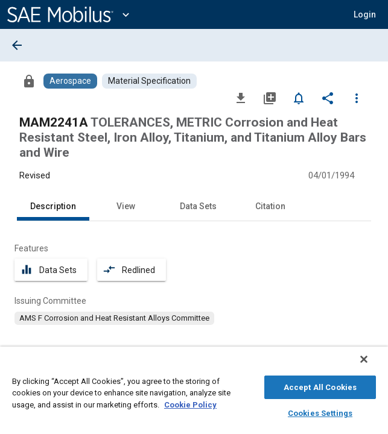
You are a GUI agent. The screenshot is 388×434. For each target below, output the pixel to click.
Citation (270, 206)
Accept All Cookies (320, 385)
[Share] (328, 98)
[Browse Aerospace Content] (70, 81)
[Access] (29, 81)
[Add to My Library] (270, 98)
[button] (365, 14)
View (125, 206)
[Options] (357, 98)
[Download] (241, 98)
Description (53, 206)
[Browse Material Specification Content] (149, 81)
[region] (194, 393)
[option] (114, 318)
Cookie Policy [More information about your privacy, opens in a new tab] (190, 402)
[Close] (372, 365)
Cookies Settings (320, 411)
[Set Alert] (299, 98)
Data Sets (198, 206)
